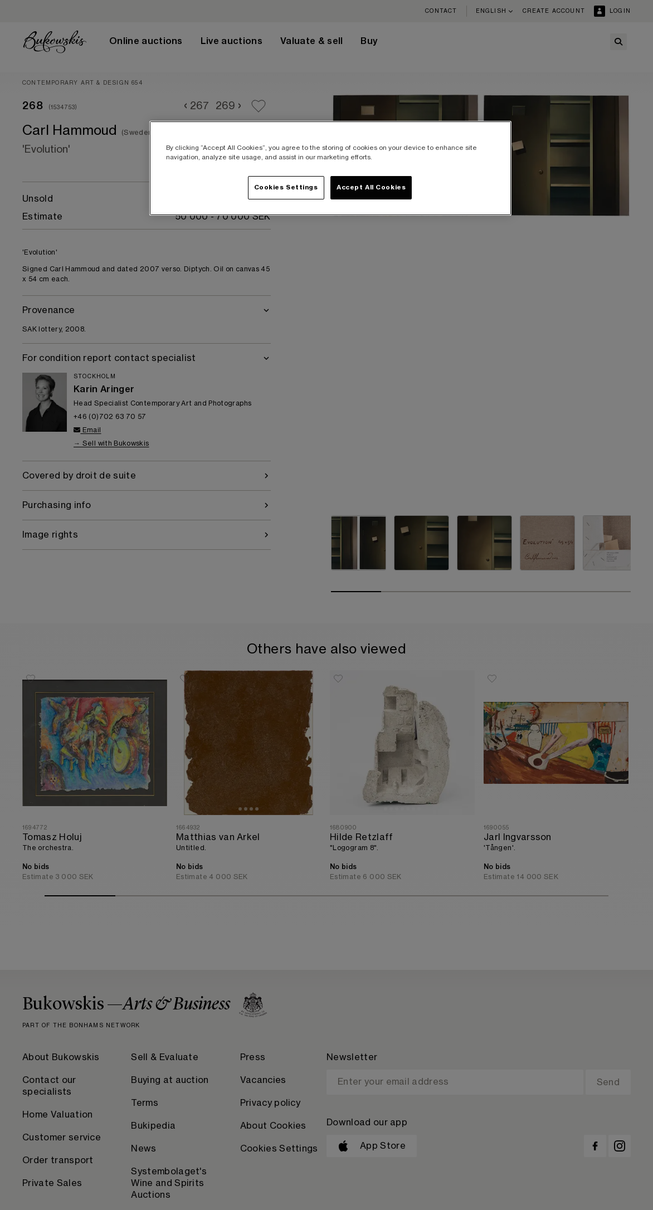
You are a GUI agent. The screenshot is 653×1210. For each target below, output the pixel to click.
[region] (330, 168)
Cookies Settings (286, 187)
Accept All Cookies (371, 187)
